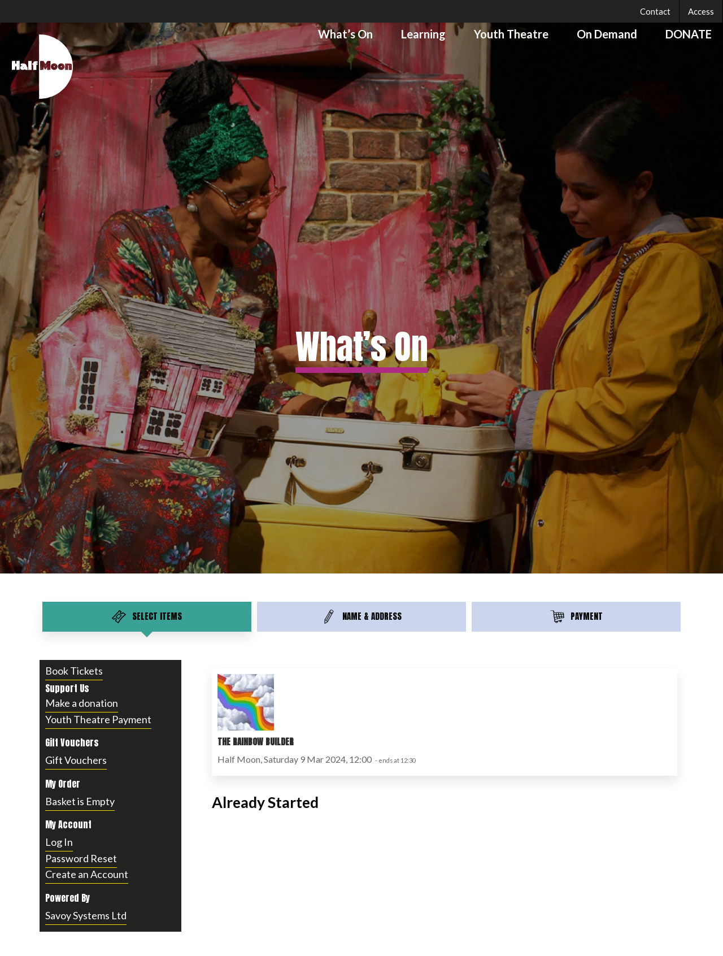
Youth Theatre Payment (98, 719)
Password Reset (81, 858)
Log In (59, 842)
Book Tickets (74, 670)
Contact (655, 11)
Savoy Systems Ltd (86, 915)
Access (701, 11)
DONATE (688, 34)
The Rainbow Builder (255, 741)
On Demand (607, 34)
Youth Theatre (511, 34)
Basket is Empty (80, 801)
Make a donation (81, 703)
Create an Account (86, 874)
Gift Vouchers (76, 760)
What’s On (345, 34)
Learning (423, 34)
